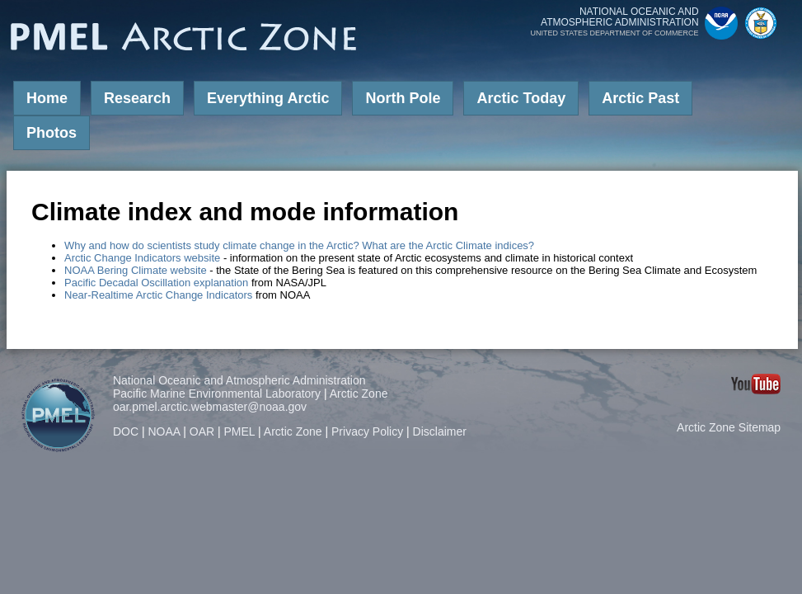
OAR (202, 431)
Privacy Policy (367, 431)
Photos (51, 133)
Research (137, 98)
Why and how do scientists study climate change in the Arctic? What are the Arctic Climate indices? (299, 245)
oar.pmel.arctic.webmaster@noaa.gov (210, 406)
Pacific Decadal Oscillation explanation (156, 282)
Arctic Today (520, 98)
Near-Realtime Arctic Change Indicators (158, 295)
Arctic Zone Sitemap (729, 427)
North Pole (402, 98)
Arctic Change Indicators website (142, 258)
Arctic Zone (359, 393)
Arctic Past (640, 98)
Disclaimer (440, 431)
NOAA (164, 431)
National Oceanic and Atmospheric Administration (239, 380)
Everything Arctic (268, 98)
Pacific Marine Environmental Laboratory (217, 393)
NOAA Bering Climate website (135, 270)
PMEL (240, 431)
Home (47, 98)
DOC (125, 431)
